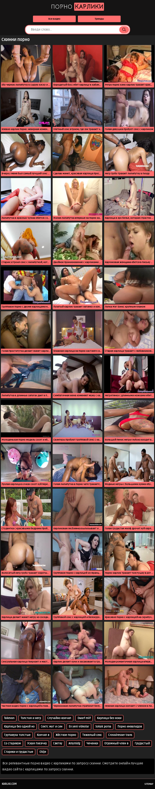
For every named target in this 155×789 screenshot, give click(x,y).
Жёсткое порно (66, 735)
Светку (57, 743)
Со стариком (12, 743)
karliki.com (9, 783)
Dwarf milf (84, 718)
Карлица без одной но (19, 726)
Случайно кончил (59, 718)
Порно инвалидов (129, 726)
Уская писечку (37, 743)
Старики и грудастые (18, 752)
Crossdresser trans (120, 735)
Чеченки (92, 743)
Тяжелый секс (92, 735)
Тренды (99, 18)
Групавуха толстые (17, 735)
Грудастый (142, 743)
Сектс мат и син (51, 726)
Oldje (42, 752)
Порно (77, 7)
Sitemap (148, 784)
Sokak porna (103, 726)
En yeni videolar (79, 726)
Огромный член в (116, 743)
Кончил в (43, 735)
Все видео (54, 18)
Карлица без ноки (109, 718)
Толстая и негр (31, 718)
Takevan (9, 718)
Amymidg (74, 743)
